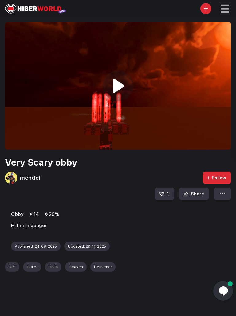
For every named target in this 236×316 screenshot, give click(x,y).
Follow (216, 177)
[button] (225, 8)
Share (193, 194)
